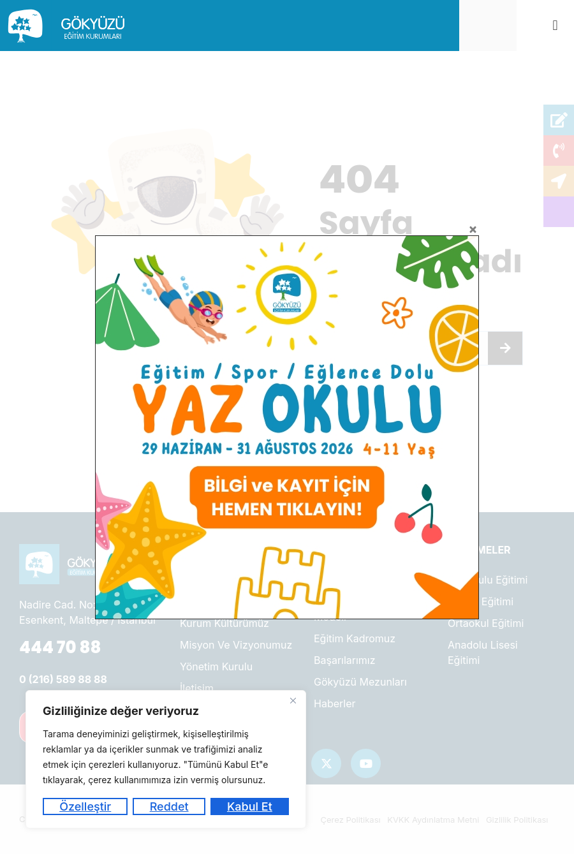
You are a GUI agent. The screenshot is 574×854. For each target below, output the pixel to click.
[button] (555, 25)
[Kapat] (292, 701)
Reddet (169, 806)
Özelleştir (85, 806)
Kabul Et (249, 806)
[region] (166, 759)
